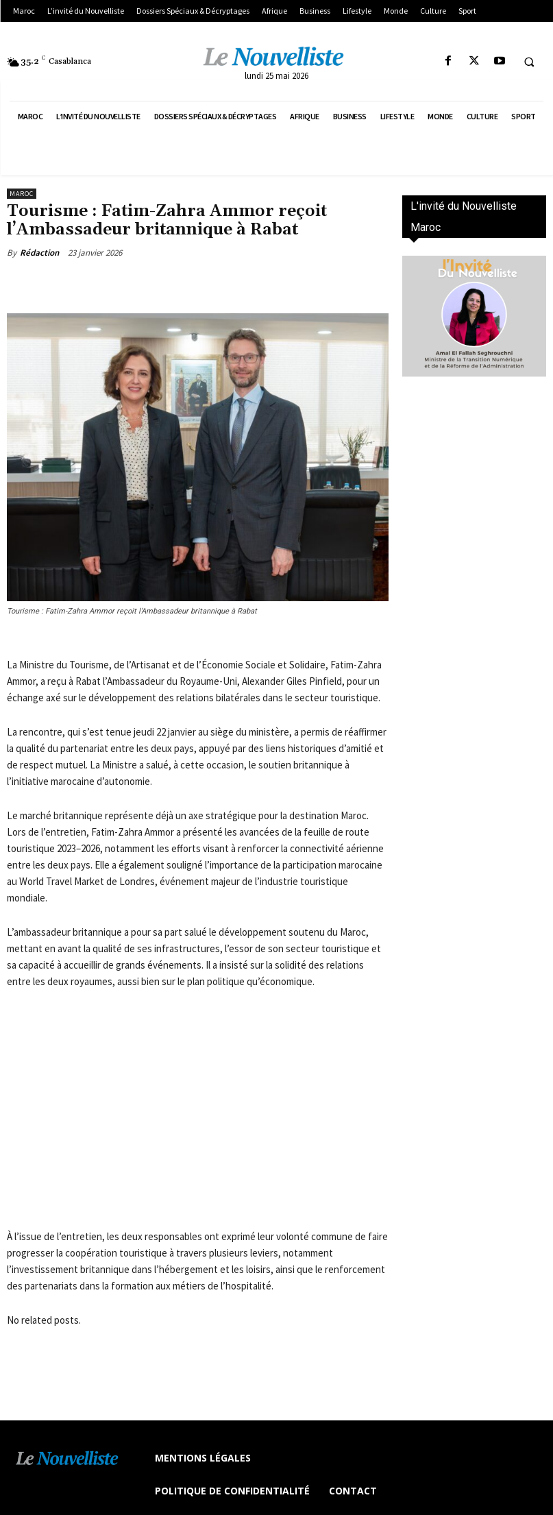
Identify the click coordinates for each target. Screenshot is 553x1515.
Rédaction (39, 252)
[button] (529, 62)
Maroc (21, 194)
